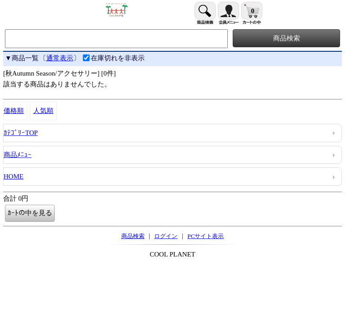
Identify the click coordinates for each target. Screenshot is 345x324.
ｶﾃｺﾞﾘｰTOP (21, 132)
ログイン (165, 236)
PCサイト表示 (205, 236)
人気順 (43, 110)
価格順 (14, 110)
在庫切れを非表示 (113, 58)
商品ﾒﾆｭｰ (17, 154)
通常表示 (59, 58)
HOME (13, 176)
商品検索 (133, 236)
